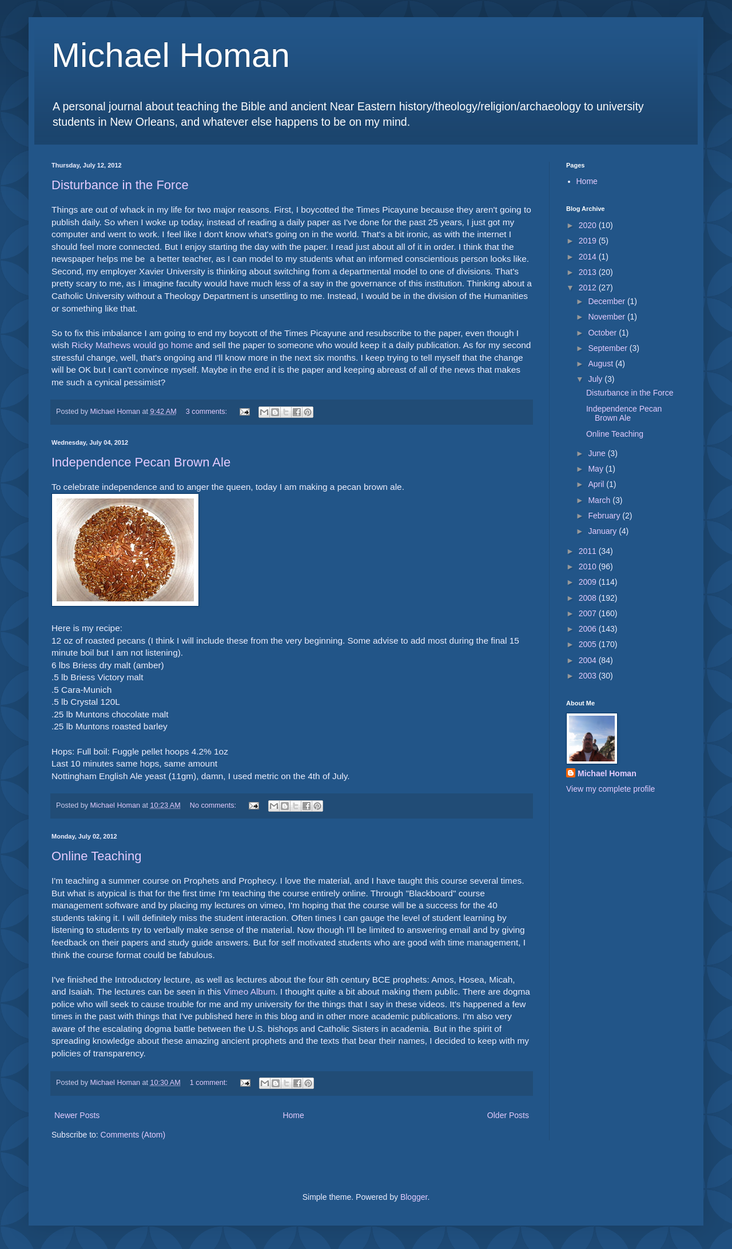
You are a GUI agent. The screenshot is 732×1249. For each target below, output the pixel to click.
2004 (589, 660)
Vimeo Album (249, 991)
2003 (589, 675)
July (596, 379)
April (597, 484)
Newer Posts (77, 1115)
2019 (589, 240)
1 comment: (209, 1083)
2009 (589, 581)
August (601, 363)
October (603, 332)
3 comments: (207, 412)
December (607, 301)
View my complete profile (610, 788)
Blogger (413, 1197)
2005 (589, 644)
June (597, 453)
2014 (589, 256)
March (600, 500)
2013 (589, 272)
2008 (589, 597)
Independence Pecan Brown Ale (140, 462)
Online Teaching (96, 856)
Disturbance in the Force (120, 185)
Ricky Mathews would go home (132, 345)
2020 (589, 225)
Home (293, 1115)
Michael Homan (170, 55)
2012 (589, 287)
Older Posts (508, 1115)
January (603, 531)
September (608, 348)
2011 (589, 551)
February (605, 515)
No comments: (214, 805)
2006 (589, 628)
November (607, 316)
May (596, 468)
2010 (589, 566)
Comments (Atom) (133, 1134)
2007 (589, 613)
